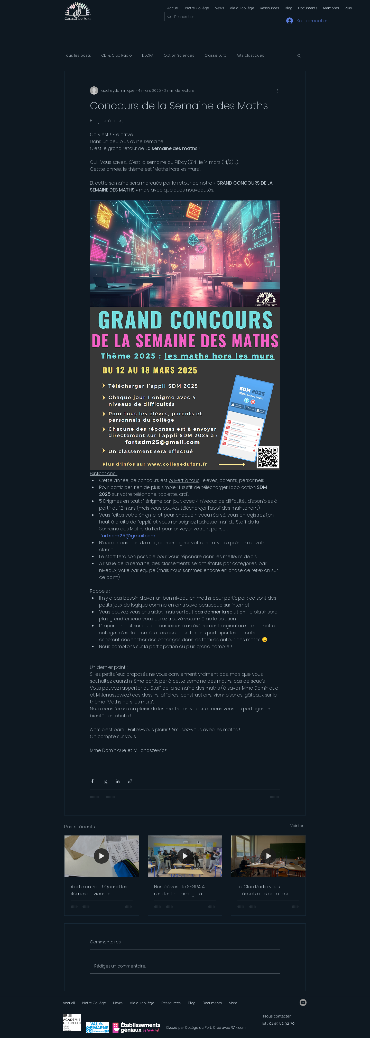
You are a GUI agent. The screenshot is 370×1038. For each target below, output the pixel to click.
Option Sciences (179, 55)
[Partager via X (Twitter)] (105, 781)
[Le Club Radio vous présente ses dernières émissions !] (268, 856)
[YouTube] (303, 1002)
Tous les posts (77, 55)
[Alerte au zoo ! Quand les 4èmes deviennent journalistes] (101, 856)
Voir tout (298, 825)
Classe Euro (215, 55)
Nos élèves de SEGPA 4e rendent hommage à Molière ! (181, 890)
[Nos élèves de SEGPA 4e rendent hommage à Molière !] (185, 856)
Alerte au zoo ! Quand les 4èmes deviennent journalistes (99, 890)
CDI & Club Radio (116, 55)
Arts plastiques (250, 55)
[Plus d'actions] (277, 90)
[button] (242, 8)
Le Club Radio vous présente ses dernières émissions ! (263, 890)
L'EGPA (147, 55)
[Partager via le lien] (130, 781)
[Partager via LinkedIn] (117, 781)
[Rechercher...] (199, 17)
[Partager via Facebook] (92, 781)
